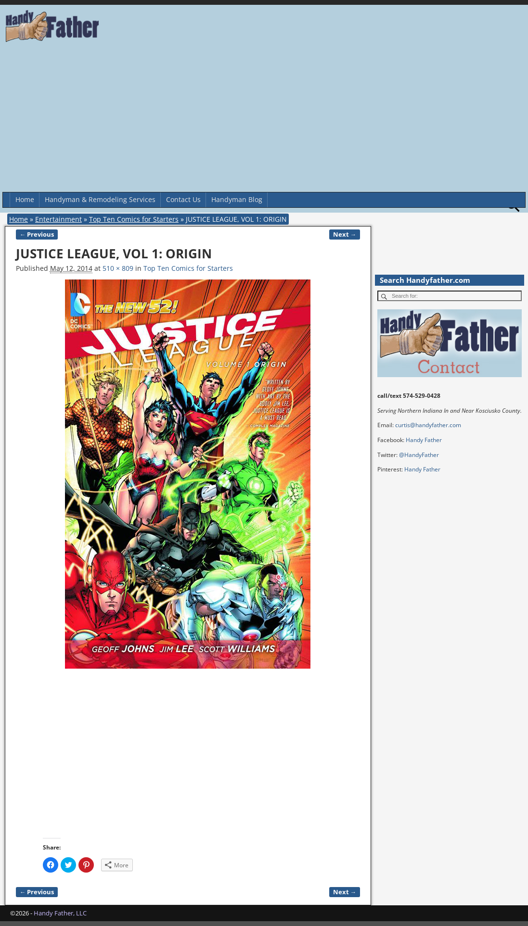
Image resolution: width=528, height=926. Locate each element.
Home (24, 199)
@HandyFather (419, 455)
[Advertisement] (264, 119)
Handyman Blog (236, 199)
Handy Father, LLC (60, 913)
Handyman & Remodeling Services (100, 199)
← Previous (37, 234)
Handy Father (424, 440)
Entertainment (58, 219)
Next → (345, 234)
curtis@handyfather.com (428, 425)
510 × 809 (118, 268)
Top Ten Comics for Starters (134, 219)
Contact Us (183, 199)
